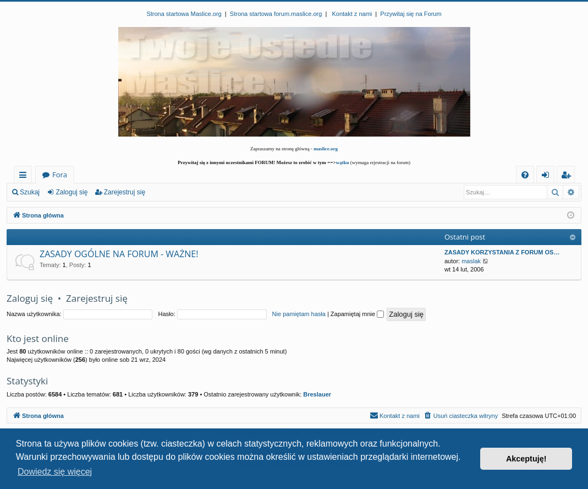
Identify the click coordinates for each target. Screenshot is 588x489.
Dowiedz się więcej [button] (55, 471)
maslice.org (326, 148)
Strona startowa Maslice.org (183, 13)
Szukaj (30, 192)
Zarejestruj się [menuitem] (569, 176)
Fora (59, 175)
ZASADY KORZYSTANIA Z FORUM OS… (501, 252)
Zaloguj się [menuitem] (547, 176)
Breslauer (317, 394)
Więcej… (25, 176)
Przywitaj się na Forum (410, 13)
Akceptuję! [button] (526, 458)
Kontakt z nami (352, 13)
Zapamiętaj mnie (357, 314)
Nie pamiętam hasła (299, 314)
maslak (471, 261)
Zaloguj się (71, 192)
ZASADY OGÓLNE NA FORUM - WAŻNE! (119, 254)
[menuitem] (525, 174)
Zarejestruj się (124, 192)
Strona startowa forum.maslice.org (276, 13)
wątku (342, 162)
